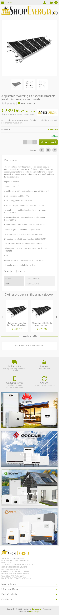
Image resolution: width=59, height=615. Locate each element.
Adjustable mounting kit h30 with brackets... (17, 324)
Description (10, 160)
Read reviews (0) (26, 103)
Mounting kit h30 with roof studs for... (42, 324)
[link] (41, 150)
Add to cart (48, 142)
